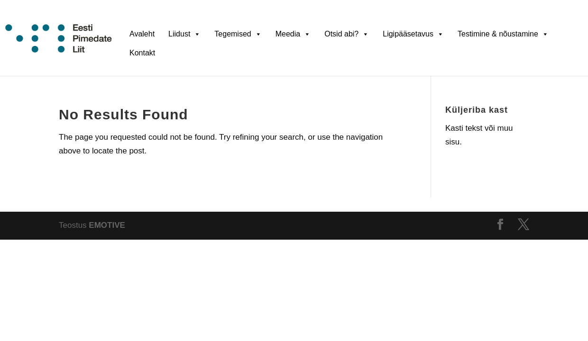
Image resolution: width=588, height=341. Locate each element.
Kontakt (142, 53)
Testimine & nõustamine (503, 34)
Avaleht (142, 34)
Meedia (293, 34)
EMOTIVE (107, 225)
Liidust (184, 34)
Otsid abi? (346, 34)
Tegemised (237, 34)
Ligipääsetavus (413, 34)
